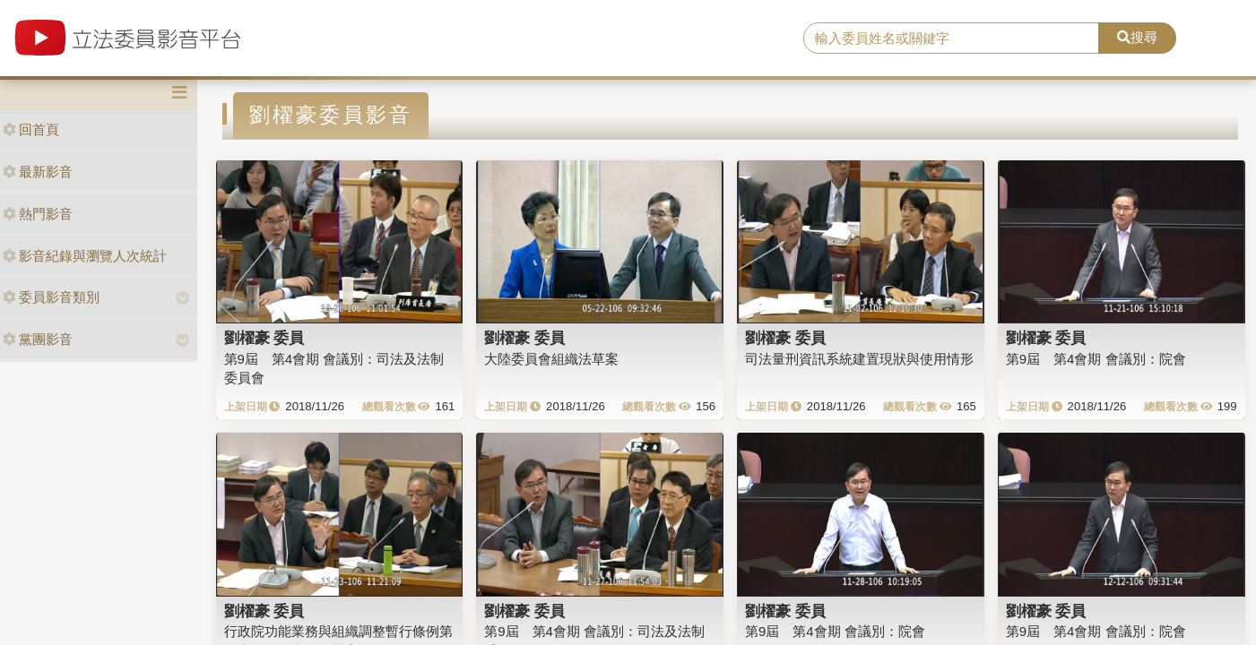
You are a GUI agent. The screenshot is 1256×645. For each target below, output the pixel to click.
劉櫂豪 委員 (264, 338)
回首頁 (31, 129)
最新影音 (38, 171)
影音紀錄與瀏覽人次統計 (85, 255)
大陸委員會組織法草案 (551, 358)
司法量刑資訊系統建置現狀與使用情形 (859, 358)
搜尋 (1137, 37)
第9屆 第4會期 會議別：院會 (1096, 358)
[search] (951, 38)
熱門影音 (38, 213)
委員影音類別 (51, 297)
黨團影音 (38, 339)
